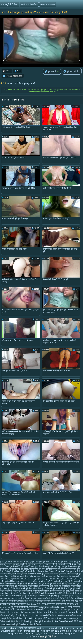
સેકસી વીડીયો (77, 612)
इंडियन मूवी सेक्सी (6, 562)
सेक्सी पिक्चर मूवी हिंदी (19, 571)
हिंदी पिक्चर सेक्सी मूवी (45, 596)
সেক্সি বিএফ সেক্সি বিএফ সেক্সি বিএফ (13, 604)
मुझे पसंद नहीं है (70, 71)
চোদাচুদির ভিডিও (32, 615)
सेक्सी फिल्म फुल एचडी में (69, 571)
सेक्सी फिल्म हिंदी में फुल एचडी (30, 576)
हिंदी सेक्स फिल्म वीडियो (60, 621)
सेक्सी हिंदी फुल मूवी (47, 593)
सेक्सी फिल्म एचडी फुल (52, 571)
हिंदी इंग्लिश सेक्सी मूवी (29, 596)
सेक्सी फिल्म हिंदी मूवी (12, 576)
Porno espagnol (32, 631)
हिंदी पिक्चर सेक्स (11, 601)
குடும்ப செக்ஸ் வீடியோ (42, 598)
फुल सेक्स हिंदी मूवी (50, 564)
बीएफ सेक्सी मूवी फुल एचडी (48, 566)
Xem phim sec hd (73, 628)
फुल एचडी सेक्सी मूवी (20, 564)
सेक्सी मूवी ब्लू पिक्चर (64, 584)
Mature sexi (29, 633)
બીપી (76, 604)
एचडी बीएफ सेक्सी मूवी (20, 562)
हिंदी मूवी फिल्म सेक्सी (15, 598)
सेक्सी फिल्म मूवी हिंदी (19, 574)
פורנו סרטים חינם (63, 631)
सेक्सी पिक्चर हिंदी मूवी (36, 571)
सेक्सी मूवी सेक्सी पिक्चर (18, 586)
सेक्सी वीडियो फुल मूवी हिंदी (38, 618)
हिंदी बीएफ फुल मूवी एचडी (25, 83)
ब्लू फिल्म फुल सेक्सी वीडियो (67, 566)
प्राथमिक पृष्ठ (34, 637)
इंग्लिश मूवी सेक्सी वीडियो (42, 621)
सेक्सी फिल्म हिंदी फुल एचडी (56, 604)
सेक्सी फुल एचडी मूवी (48, 576)
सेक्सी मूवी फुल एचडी (28, 581)
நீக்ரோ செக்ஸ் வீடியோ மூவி (60, 609)
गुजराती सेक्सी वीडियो (20, 618)
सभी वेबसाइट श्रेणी (47, 4)
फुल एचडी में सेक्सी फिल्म (51, 562)
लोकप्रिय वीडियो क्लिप (29, 4)
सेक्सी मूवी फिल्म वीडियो (12, 581)
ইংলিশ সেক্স (11, 612)
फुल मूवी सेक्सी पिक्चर (35, 564)
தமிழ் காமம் (5, 607)
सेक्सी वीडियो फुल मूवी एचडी (59, 591)
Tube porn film (47, 631)
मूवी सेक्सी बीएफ (42, 609)
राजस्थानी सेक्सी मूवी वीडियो (18, 569)
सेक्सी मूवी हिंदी (33, 586)
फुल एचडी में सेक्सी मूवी (68, 562)
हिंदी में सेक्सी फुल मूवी (23, 612)
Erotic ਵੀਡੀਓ (10, 609)
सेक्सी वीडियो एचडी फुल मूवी (66, 588)
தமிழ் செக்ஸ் (37, 612)
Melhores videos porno (64, 633)
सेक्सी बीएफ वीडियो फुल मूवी (30, 579)
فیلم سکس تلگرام (10, 628)
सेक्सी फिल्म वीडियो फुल (36, 574)
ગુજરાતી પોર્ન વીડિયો (60, 598)
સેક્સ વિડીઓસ (35, 624)
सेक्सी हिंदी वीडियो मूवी (13, 596)
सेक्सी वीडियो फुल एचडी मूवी (22, 591)
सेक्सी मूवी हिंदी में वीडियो (12, 588)
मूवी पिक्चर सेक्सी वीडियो (19, 607)
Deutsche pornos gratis (12, 631)
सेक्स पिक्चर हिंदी (68, 601)
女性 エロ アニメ (44, 633)
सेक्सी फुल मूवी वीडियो (12, 579)
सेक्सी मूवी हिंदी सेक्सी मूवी (46, 588)
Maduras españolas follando (50, 628)
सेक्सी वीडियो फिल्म (13, 621)
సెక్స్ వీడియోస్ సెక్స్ (18, 615)
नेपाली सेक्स (33, 607)
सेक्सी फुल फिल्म (62, 576)
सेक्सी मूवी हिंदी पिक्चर (62, 586)
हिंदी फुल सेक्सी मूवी (61, 596)
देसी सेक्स (70, 604)
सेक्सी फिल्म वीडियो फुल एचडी (55, 574)
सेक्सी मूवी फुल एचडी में (44, 581)
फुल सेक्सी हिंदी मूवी (16, 566)
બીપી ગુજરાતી (5, 615)
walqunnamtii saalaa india (48, 607)
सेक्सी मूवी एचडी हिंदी (48, 579)
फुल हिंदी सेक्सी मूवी (31, 566)
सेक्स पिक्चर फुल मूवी (53, 569)
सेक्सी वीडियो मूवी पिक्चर (13, 593)
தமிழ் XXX (27, 598)
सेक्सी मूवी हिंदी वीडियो (29, 588)
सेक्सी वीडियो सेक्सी (75, 621)
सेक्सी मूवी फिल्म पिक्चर (19, 624)
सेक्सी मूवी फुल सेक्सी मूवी (13, 584)
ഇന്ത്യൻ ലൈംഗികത (67, 615)
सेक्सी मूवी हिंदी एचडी (46, 586)
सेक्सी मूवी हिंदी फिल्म (9, 4)
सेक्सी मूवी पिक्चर (62, 579)
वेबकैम (9, 83)
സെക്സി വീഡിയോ (51, 612)
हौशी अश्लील (41, 604)
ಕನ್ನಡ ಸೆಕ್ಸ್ (78, 601)
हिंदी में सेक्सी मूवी (27, 621)
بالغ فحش (63, 607)
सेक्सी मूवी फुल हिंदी (30, 584)
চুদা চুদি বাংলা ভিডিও (26, 601)
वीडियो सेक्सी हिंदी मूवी (37, 569)
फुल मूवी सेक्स (6, 624)
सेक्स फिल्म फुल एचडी (68, 569)
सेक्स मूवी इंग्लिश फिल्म (48, 615)
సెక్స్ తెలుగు (31, 604)
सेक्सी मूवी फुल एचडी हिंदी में (62, 581)
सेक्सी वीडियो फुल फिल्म (41, 591)
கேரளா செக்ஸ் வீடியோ (25, 609)
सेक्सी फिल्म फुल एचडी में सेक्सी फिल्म (48, 601)
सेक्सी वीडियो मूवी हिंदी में (31, 593)
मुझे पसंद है (50, 71)
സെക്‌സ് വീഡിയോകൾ (58, 618)
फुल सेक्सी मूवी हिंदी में (65, 564)
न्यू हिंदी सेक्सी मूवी (35, 562)
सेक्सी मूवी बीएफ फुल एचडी (47, 584)
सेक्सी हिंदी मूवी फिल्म (62, 593)
